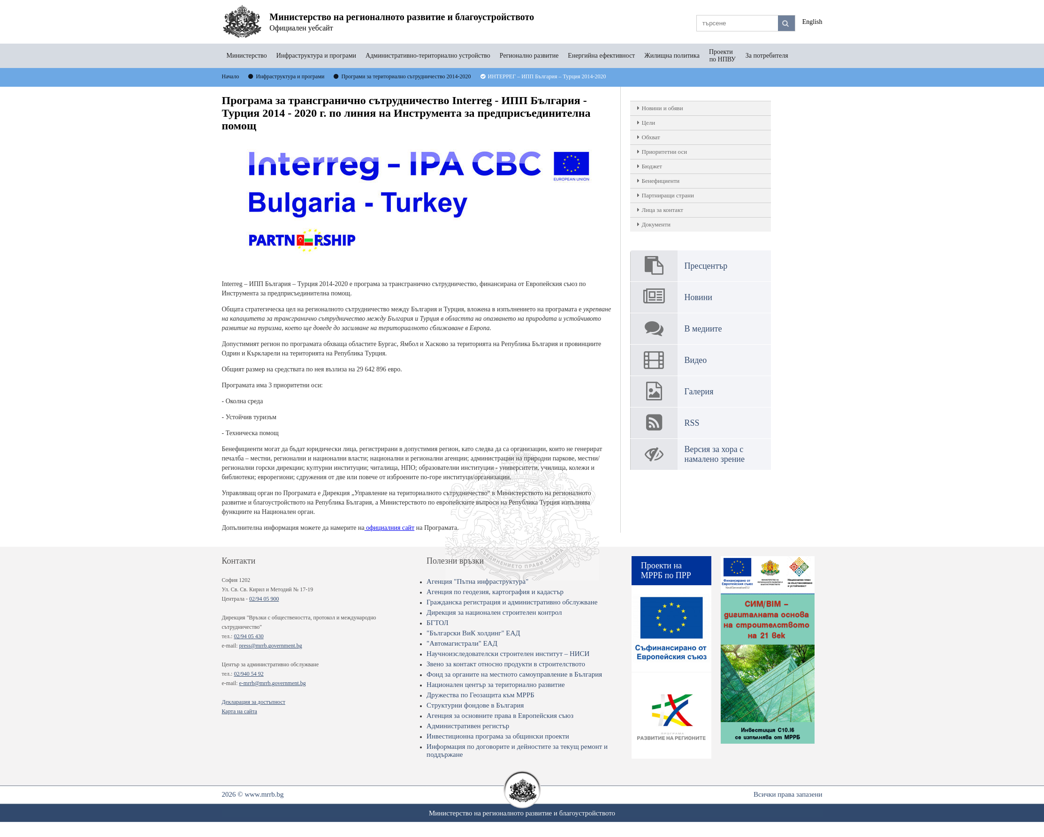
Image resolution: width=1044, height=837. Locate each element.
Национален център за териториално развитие (496, 684)
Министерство (247, 55)
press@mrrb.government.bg (270, 645)
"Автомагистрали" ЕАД (462, 643)
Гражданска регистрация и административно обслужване (512, 602)
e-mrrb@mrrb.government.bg (272, 683)
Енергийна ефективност (601, 55)
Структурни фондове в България (475, 705)
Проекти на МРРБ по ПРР (666, 570)
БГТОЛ (438, 622)
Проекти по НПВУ (722, 55)
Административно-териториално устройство (428, 55)
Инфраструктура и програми (316, 55)
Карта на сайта (239, 711)
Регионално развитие (529, 55)
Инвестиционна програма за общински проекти (498, 736)
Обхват (651, 137)
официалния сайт (390, 527)
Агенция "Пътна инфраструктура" (477, 581)
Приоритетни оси (664, 151)
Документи (656, 224)
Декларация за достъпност (253, 702)
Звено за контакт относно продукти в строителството (506, 664)
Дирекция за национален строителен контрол (494, 612)
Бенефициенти (661, 180)
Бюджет (652, 166)
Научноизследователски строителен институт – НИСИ (508, 653)
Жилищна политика (672, 55)
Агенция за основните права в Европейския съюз (500, 715)
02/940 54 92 (248, 674)
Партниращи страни (668, 195)
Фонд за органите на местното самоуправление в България (514, 674)
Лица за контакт (662, 209)
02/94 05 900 (264, 599)
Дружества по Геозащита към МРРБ (480, 695)
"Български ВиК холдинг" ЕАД (473, 633)
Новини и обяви (662, 108)
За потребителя (767, 55)
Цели (648, 122)
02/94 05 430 (248, 636)
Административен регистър (468, 726)
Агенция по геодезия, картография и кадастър (495, 592)
